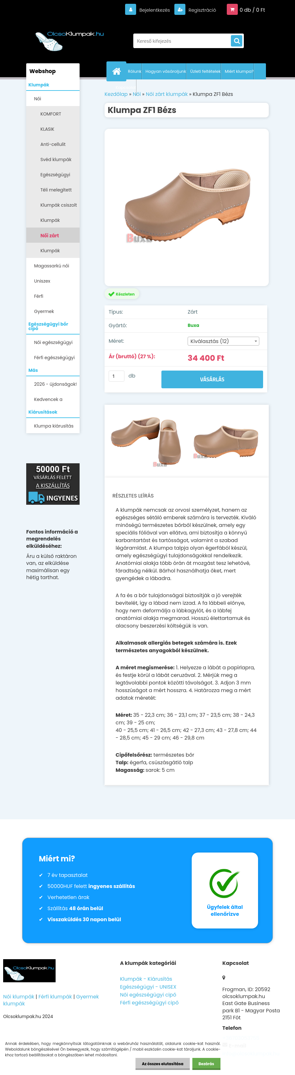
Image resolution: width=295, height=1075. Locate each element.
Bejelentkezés (150, 10)
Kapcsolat (126, 87)
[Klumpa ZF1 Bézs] (186, 208)
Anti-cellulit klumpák (53, 146)
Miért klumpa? (239, 71)
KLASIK (47, 129)
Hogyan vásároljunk (166, 71)
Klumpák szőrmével (51, 222)
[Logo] (69, 37)
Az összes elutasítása (162, 1063)
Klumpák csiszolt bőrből (58, 207)
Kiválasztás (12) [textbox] (209, 341)
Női (37, 99)
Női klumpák (18, 996)
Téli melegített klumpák (56, 192)
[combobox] (223, 341)
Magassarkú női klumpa (51, 268)
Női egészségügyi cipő (53, 344)
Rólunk (134, 71)
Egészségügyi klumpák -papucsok (55, 177)
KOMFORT (50, 114)
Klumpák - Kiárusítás (146, 979)
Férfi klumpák (55, 996)
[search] (236, 41)
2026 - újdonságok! (55, 384)
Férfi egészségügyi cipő (54, 359)
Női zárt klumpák (51, 237)
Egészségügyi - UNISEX (148, 987)
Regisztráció (200, 10)
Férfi (38, 296)
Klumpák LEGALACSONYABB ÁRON (60, 252)
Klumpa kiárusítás (54, 426)
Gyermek (44, 311)
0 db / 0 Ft (252, 10)
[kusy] (116, 376)
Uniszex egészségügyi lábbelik (49, 283)
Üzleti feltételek (205, 71)
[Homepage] (118, 71)
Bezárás (206, 1063)
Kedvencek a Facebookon (48, 401)
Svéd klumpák (55, 159)
